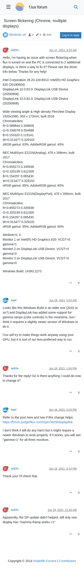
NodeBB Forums (44, 561)
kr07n (15, 50)
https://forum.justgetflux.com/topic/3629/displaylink (38, 422)
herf (13, 300)
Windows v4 (17, 34)
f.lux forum (38, 7)
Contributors (67, 561)
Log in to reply (70, 35)
